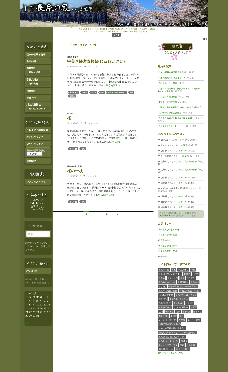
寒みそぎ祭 (34, 72)
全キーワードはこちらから (170, 352)
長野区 (72, 96)
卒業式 (182, 320)
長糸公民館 (172, 278)
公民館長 (189, 303)
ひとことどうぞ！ (36, 181)
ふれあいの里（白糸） (190, 290)
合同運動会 (183, 282)
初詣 (182, 345)
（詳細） (152, 29)
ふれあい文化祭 (166, 295)
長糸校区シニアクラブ (186, 295)
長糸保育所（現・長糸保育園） (183, 286)
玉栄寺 (174, 315)
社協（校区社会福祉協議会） (172, 328)
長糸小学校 (164, 269)
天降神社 (31, 97)
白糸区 (162, 278)
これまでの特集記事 (37, 130)
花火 (181, 315)
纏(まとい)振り (182, 349)
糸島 (102, 92)
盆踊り (184, 341)
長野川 (181, 150)
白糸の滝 (195, 282)
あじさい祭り (194, 320)
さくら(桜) (73, 149)
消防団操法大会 (166, 349)
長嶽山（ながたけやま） (117, 92)
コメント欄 (183, 212)
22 (107, 214)
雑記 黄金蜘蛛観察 (187, 161)
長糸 (131, 92)
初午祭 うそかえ (37, 108)
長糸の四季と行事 (36, 54)
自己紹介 (31, 160)
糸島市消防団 (165, 303)
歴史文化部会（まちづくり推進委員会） (177, 332)
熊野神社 (163, 299)
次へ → (117, 214)
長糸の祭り (165, 240)
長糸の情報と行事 (74, 166)
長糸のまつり (72, 57)
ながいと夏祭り (181, 307)
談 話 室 (183, 140)
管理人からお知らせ (169, 229)
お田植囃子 (191, 345)
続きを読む (113, 85)
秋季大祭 (186, 311)
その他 (70, 113)
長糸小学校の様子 (168, 245)
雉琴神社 (197, 311)
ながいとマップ (34, 143)
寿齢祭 (84, 92)
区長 (182, 278)
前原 (178, 311)
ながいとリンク (34, 136)
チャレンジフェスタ (168, 345)
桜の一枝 (75, 171)
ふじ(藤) (162, 286)
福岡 (161, 311)
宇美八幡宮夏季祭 (168, 102)
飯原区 (194, 307)
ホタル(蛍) (163, 315)
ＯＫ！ (116, 34)
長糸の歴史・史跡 (168, 251)
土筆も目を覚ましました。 (172, 126)
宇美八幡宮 (74, 92)
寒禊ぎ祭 (169, 311)
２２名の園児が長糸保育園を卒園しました (180, 118)
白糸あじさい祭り (168, 83)
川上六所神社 (33, 104)
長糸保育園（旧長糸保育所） (172, 336)
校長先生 (191, 278)
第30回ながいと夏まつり (172, 77)
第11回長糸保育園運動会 (172, 72)
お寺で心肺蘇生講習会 (170, 112)
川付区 (93, 92)
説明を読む (32, 271)
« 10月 (28, 323)
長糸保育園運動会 (168, 96)
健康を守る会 (165, 307)
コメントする (92, 66)
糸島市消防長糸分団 (168, 290)
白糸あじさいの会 (167, 282)
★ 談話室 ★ (165, 215)
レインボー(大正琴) (167, 320)
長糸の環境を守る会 (178, 299)
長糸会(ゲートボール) (169, 341)
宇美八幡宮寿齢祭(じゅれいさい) (96, 61)
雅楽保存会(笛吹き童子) (170, 324)
